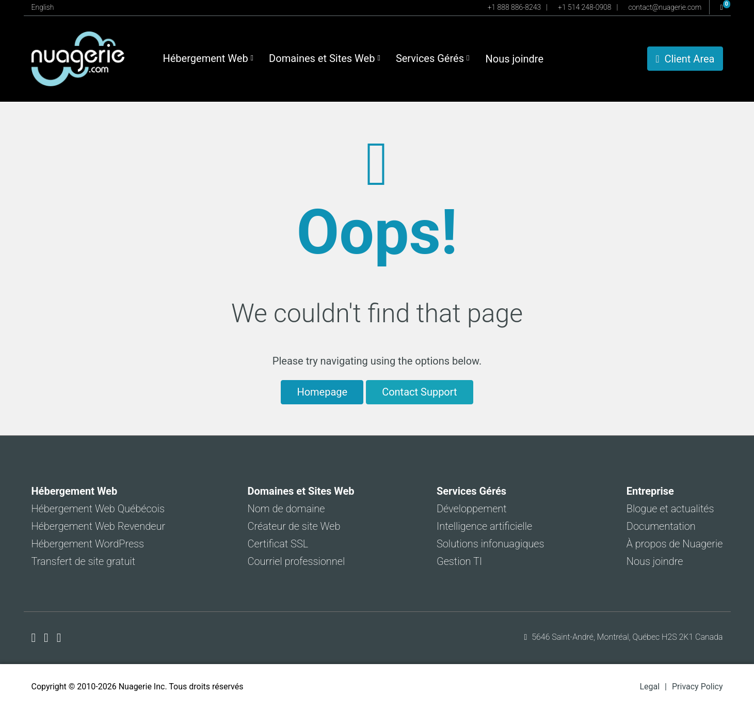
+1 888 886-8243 (514, 7)
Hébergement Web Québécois (98, 508)
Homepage (322, 392)
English (42, 7)
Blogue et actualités (670, 508)
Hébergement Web (208, 58)
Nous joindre (514, 59)
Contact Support (419, 392)
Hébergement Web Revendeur (98, 526)
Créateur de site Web (294, 526)
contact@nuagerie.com (664, 7)
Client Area (684, 59)
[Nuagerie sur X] (48, 638)
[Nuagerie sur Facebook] (35, 638)
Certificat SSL (278, 544)
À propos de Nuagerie (675, 544)
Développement (472, 508)
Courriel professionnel (296, 561)
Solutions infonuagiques (490, 544)
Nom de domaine (286, 508)
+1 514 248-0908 (584, 7)
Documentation (661, 526)
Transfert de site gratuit (83, 561)
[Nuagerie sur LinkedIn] (59, 638)
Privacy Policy (697, 686)
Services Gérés (433, 58)
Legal (649, 686)
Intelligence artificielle (484, 526)
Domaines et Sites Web (324, 58)
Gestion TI (459, 561)
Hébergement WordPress (88, 544)
